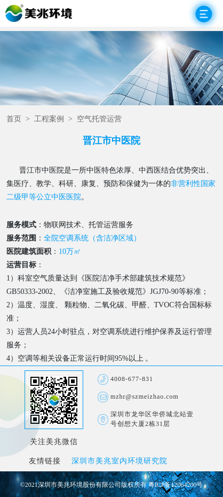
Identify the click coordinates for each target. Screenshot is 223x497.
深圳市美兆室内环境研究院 (119, 461)
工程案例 (49, 119)
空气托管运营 (99, 119)
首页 (13, 119)
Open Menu (203, 13)
